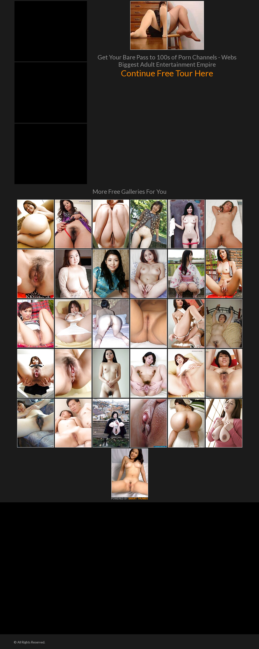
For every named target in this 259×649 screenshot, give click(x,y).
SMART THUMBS (138, 498)
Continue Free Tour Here (167, 73)
